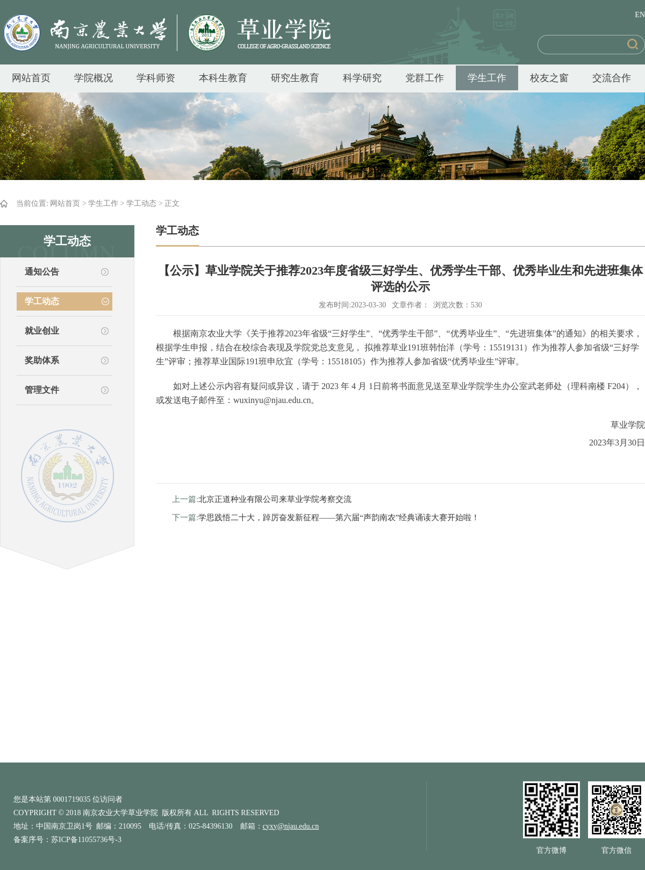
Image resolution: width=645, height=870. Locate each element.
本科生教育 (223, 78)
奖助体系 (42, 360)
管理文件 (42, 389)
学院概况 (93, 78)
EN (640, 15)
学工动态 (141, 203)
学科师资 (156, 78)
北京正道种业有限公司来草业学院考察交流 (275, 499)
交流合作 (611, 78)
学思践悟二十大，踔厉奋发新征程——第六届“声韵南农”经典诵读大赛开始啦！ (338, 517)
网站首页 (31, 78)
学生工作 (487, 78)
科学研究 (362, 78)
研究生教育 (295, 78)
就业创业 (42, 330)
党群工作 (424, 78)
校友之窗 (549, 78)
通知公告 (42, 271)
